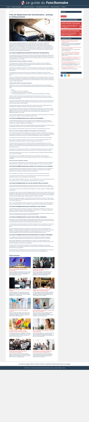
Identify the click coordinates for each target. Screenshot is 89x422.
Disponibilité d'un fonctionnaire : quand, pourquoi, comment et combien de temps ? (18, 331)
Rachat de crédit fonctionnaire (70, 31)
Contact (63, 6)
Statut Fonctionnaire (55, 6)
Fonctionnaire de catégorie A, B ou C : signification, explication (41, 270)
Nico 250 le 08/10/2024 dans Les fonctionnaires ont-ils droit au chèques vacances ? (71, 62)
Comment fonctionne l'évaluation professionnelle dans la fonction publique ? (43, 311)
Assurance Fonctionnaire (28, 6)
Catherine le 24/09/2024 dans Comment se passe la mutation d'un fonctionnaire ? (71, 67)
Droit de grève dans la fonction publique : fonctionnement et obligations (18, 352)
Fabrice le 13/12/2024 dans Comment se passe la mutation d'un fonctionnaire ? (71, 48)
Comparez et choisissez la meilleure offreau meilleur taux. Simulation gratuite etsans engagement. (69, 26)
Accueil (8, 6)
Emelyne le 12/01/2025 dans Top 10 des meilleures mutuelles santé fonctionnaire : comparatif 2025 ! (70, 41)
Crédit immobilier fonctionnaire (70, 23)
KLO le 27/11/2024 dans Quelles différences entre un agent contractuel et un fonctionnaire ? (71, 53)
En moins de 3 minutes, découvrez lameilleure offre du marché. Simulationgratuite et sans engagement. (68, 33)
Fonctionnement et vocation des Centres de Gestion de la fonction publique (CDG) (42, 352)
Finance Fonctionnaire (16, 6)
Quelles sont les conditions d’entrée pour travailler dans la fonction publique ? (42, 290)
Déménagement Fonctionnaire (42, 6)
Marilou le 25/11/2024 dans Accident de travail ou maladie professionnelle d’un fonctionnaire (71, 58)
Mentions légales (57, 367)
